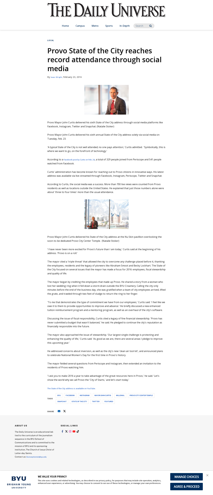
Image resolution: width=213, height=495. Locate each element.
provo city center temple (141, 395)
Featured (108, 401)
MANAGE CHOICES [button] (186, 477)
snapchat (62, 401)
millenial (120, 395)
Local (50, 40)
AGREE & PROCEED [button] (186, 486)
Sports (109, 25)
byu (59, 395)
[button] (208, 476)
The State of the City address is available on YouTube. (77, 388)
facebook (70, 395)
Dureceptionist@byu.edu (38, 456)
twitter (95, 401)
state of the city (79, 401)
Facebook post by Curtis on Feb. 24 (83, 159)
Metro (95, 25)
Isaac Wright (57, 77)
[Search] (144, 25)
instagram (84, 395)
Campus (80, 25)
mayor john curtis (103, 395)
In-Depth (125, 25)
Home (65, 25)
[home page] (106, 13)
